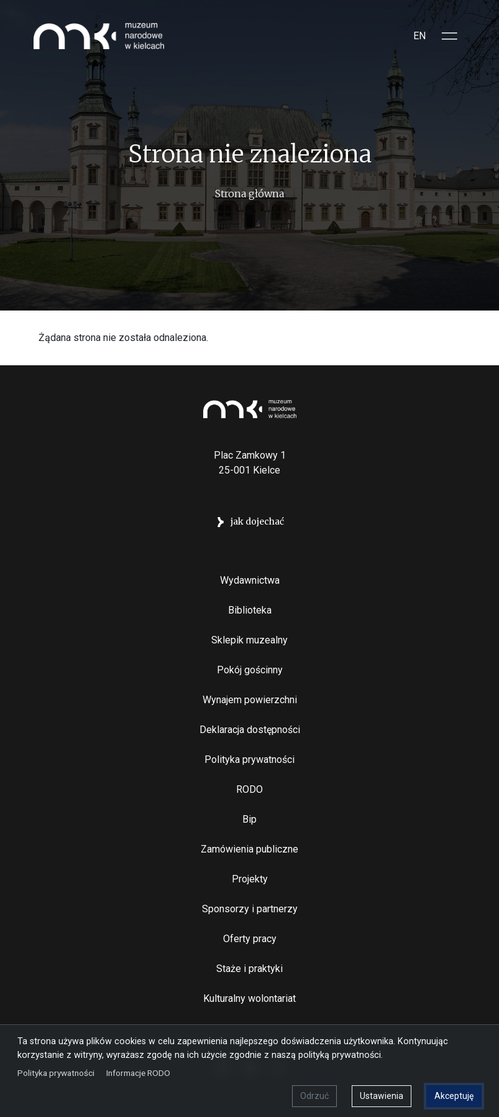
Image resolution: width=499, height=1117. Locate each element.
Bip (249, 819)
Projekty (250, 879)
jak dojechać (257, 521)
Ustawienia (381, 1096)
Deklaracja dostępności (249, 730)
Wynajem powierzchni (250, 700)
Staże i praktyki (249, 968)
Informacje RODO (138, 1073)
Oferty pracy (250, 939)
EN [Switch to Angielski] (419, 36)
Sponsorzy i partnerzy (250, 909)
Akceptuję (454, 1096)
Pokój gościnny (250, 670)
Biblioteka (250, 610)
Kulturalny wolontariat (249, 998)
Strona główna (249, 193)
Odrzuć (314, 1096)
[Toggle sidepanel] (450, 36)
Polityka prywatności (249, 759)
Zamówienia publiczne (249, 849)
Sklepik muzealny (249, 640)
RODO (249, 789)
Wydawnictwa (250, 580)
